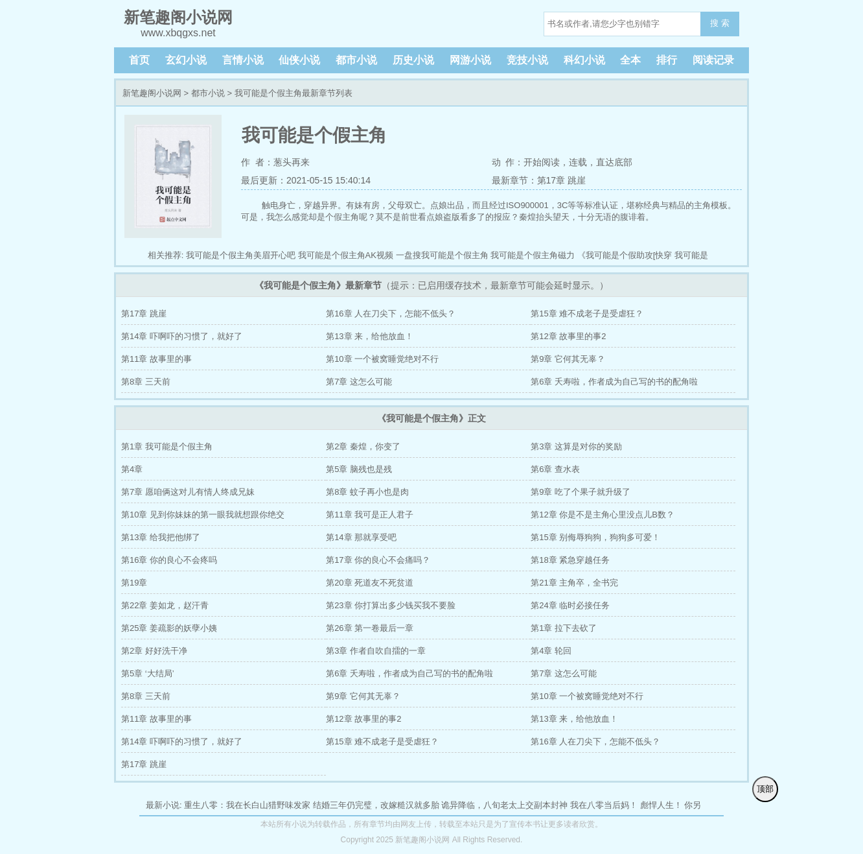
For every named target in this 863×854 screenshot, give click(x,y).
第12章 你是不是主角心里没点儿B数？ (602, 514)
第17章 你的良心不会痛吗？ (378, 560)
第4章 (132, 469)
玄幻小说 (186, 59)
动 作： (508, 162)
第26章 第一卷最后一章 (369, 628)
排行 (666, 59)
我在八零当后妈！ (604, 805)
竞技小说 (527, 59)
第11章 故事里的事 (156, 359)
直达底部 (614, 162)
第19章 (134, 582)
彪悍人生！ (661, 805)
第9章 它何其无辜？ (568, 359)
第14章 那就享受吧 (361, 537)
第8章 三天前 (145, 381)
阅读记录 (713, 59)
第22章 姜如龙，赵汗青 (165, 605)
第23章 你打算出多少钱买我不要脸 (390, 605)
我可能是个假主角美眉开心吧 (240, 255)
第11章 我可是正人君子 (369, 514)
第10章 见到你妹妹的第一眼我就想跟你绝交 (202, 514)
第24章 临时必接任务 (570, 605)
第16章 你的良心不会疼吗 (169, 560)
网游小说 (470, 59)
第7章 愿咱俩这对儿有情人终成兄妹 (188, 492)
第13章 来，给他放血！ (369, 336)
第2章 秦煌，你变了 (363, 446)
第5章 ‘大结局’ (147, 673)
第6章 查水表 (555, 469)
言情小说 (243, 59)
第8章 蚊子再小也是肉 (367, 492)
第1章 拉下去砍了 (564, 628)
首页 (139, 59)
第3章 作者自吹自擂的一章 (376, 651)
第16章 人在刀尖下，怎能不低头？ (390, 313)
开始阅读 (542, 162)
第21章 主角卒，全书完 (574, 582)
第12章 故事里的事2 (568, 336)
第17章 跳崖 (144, 313)
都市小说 (356, 59)
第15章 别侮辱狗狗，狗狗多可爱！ (595, 537)
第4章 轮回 (551, 651)
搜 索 (720, 23)
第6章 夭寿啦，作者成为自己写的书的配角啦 (614, 381)
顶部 (765, 789)
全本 (630, 59)
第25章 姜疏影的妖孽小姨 (169, 628)
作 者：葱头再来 (275, 162)
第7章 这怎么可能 (359, 381)
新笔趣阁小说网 (151, 93)
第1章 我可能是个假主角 (167, 446)
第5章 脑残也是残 (359, 469)
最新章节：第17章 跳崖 (539, 180)
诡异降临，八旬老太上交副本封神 (504, 805)
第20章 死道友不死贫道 (369, 582)
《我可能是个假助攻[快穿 (625, 255)
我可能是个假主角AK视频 (345, 255)
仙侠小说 (299, 59)
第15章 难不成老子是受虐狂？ (587, 313)
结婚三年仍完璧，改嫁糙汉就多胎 (376, 805)
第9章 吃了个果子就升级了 (580, 492)
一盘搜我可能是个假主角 (442, 255)
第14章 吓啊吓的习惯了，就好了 (181, 336)
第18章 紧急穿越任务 (570, 560)
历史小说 (413, 59)
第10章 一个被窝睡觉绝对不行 (382, 359)
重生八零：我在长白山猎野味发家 (247, 805)
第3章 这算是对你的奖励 (576, 446)
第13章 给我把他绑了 (160, 537)
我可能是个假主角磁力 (532, 255)
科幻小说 (584, 59)
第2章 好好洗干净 (154, 651)
